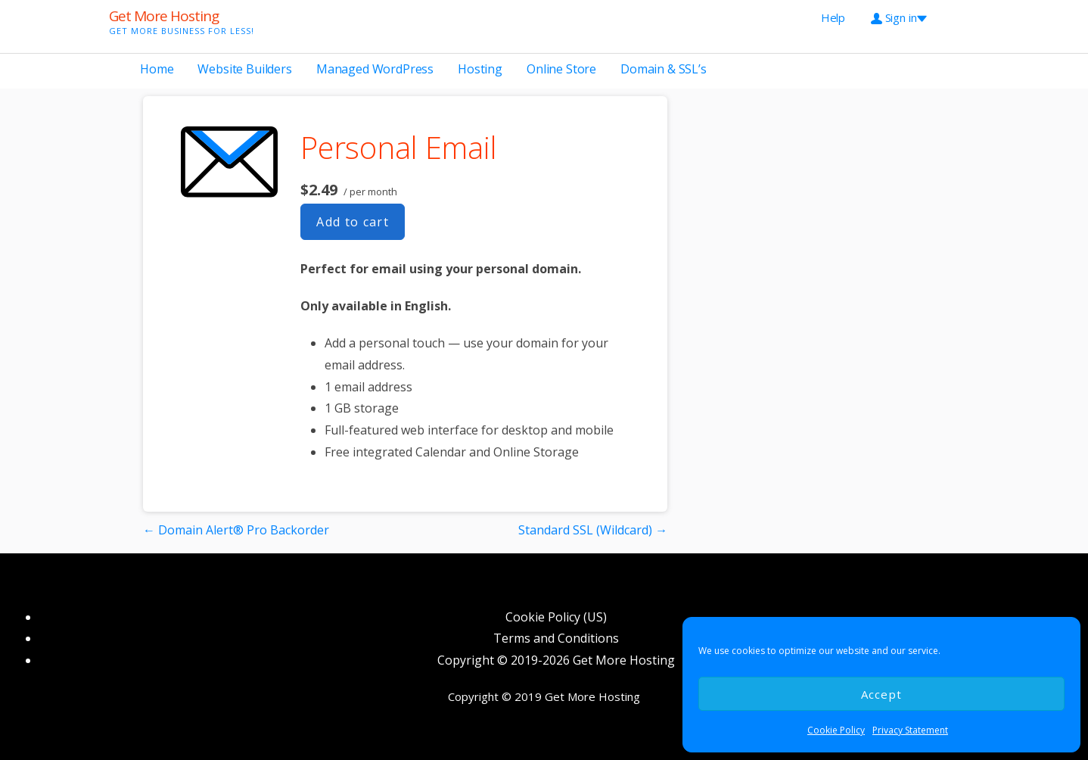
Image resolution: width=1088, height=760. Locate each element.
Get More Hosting (164, 16)
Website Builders (244, 69)
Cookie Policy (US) (556, 617)
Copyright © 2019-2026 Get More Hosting (556, 660)
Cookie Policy (836, 730)
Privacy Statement (910, 730)
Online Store (561, 69)
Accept (882, 694)
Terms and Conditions (556, 638)
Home (156, 69)
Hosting (480, 69)
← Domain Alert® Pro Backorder (236, 530)
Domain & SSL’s (663, 69)
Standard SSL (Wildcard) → (592, 530)
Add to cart (352, 221)
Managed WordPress (375, 69)
